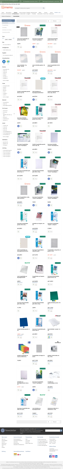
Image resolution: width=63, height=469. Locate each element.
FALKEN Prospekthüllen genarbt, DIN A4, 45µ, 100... (23, 92)
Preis (3, 36)
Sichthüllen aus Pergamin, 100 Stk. (38, 224)
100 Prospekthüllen (7, 133)
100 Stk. (5, 125)
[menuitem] (30, 7)
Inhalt (3, 123)
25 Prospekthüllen (7, 131)
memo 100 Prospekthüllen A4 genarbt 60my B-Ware (23, 39)
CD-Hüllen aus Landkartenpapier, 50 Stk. (53, 382)
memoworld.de (52, 451)
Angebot (4, 53)
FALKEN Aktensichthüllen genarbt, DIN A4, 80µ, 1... (53, 118)
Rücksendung (16, 443)
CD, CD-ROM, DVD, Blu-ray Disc (9, 114)
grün (4, 90)
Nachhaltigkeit (4, 440)
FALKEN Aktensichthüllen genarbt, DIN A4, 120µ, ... (53, 39)
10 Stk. (5, 127)
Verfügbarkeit (5, 47)
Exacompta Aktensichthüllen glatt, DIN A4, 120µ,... (38, 171)
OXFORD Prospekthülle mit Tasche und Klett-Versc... (22, 356)
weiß (4, 94)
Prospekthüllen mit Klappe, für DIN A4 (38, 356)
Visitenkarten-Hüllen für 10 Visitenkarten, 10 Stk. (53, 409)
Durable (5, 76)
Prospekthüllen (5, 25)
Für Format (5, 108)
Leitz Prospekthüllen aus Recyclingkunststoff (22, 277)
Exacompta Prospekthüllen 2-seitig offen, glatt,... (38, 250)
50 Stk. (5, 128)
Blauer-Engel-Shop (29, 443)
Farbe (3, 83)
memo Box (16, 441)
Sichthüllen (4, 27)
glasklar (5, 143)
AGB (2, 446)
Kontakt (3, 447)
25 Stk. (5, 130)
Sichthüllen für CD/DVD (7, 29)
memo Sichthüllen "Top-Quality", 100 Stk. (22, 66)
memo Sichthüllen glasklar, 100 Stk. (38, 66)
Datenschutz (4, 443)
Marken (4, 67)
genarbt (5, 142)
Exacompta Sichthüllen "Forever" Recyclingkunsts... (22, 118)
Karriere (3, 441)
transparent (6, 85)
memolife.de (51, 448)
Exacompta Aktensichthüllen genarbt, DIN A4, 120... (53, 277)
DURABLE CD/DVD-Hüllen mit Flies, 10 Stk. (53, 356)
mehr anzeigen (5, 80)
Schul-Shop (28, 440)
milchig (5, 145)
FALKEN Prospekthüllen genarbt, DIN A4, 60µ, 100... (38, 145)
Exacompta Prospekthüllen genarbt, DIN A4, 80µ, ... (37, 118)
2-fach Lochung (6, 153)
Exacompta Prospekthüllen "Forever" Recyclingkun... (37, 39)
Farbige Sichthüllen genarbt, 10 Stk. (23, 330)
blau (4, 87)
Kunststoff (6, 102)
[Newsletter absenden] (61, 430)
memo (5, 72)
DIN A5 (5, 112)
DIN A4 (5, 110)
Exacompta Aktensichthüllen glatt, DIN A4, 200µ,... (23, 303)
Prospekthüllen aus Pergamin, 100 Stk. (38, 277)
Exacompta (6, 69)
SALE (26, 439)
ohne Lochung (6, 151)
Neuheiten (28, 441)
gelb (4, 88)
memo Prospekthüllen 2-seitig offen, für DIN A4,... (23, 198)
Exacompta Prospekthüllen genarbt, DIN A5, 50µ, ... (22, 224)
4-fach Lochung (6, 154)
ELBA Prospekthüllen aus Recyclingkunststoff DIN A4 (22, 250)
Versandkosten (41, 463)
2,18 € (6, 39)
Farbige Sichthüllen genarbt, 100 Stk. (54, 303)
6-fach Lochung (6, 156)
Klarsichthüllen (5, 22)
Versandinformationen (18, 440)
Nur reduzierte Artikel (8, 55)
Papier (5, 103)
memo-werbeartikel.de (53, 449)
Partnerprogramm (17, 439)
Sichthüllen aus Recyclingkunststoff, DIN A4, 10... (23, 383)
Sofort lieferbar (7, 50)
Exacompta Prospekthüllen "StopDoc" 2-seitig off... (53, 224)
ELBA (4, 73)
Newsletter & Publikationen (19, 444)
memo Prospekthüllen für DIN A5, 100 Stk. (54, 66)
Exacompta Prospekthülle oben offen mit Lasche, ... (23, 409)
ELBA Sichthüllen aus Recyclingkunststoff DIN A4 (37, 92)
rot (4, 91)
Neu (3, 42)
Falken (5, 70)
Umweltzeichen (5, 58)
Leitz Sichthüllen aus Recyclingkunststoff (36, 409)
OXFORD (5, 78)
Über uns (3, 439)
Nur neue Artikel (7, 44)
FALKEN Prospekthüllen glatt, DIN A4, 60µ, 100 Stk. (53, 92)
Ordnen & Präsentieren (6, 20)
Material (4, 100)
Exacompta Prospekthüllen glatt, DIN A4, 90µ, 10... (23, 171)
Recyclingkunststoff (7, 105)
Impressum (4, 444)
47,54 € (10, 39)
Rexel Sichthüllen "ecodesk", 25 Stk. (54, 330)
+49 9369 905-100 (52, 440)
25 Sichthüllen (6, 134)
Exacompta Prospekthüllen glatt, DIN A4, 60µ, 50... (38, 330)
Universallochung (7, 150)
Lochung (4, 148)
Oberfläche (4, 139)
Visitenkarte (6, 118)
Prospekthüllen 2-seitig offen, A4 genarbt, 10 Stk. (54, 250)
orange (5, 93)
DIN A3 (5, 117)
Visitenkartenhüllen (6, 32)
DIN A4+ (5, 120)
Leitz (4, 75)
